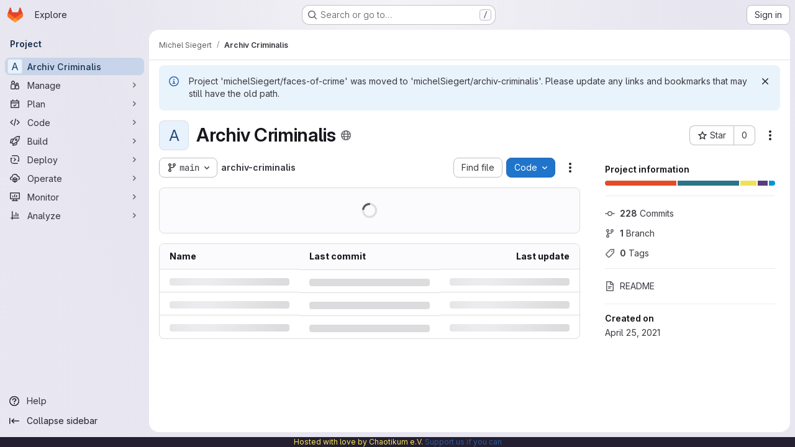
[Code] (74, 122)
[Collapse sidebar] (74, 421)
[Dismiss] (765, 81)
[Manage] (74, 85)
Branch (630, 233)
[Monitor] (74, 196)
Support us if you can (463, 441)
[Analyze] (74, 215)
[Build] (74, 141)
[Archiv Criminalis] (74, 66)
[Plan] (74, 103)
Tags (627, 253)
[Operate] (74, 178)
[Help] (74, 401)
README (630, 286)
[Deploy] (74, 159)
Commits (639, 213)
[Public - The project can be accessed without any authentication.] (346, 135)
